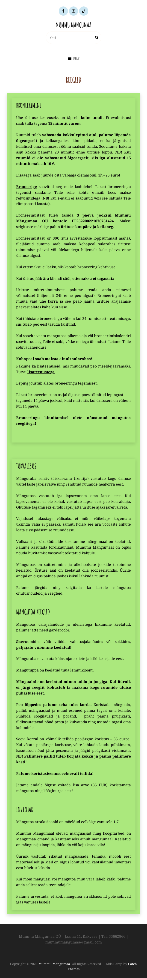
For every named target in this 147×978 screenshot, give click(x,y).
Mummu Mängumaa (73, 25)
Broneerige (26, 186)
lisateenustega (41, 371)
